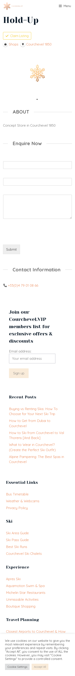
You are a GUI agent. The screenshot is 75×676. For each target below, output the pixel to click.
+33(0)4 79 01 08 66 (23, 285)
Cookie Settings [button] (17, 666)
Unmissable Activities (22, 599)
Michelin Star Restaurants (25, 592)
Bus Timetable (17, 494)
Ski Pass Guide (17, 540)
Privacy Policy (17, 508)
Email (8, 175)
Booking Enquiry (16, 192)
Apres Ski (13, 579)
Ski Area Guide (17, 533)
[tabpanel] (37, 73)
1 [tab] (37, 99)
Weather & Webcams (22, 501)
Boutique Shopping (20, 606)
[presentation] (33, 238)
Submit (11, 249)
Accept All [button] (40, 666)
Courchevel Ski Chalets (24, 553)
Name (8, 158)
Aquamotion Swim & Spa (25, 586)
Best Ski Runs (16, 547)
